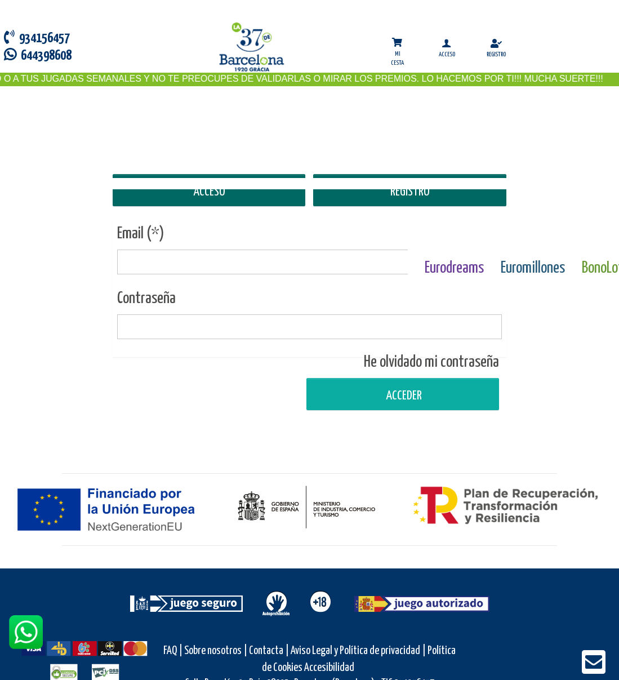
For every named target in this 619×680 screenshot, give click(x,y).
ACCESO (209, 191)
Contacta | (269, 651)
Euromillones (533, 268)
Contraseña (146, 298)
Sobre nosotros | (215, 651)
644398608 (38, 55)
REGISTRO (410, 191)
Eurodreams (454, 268)
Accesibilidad (329, 668)
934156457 (37, 37)
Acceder (403, 395)
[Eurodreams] (454, 241)
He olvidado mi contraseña (431, 362)
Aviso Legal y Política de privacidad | (359, 651)
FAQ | (173, 651)
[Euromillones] (533, 241)
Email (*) (140, 234)
